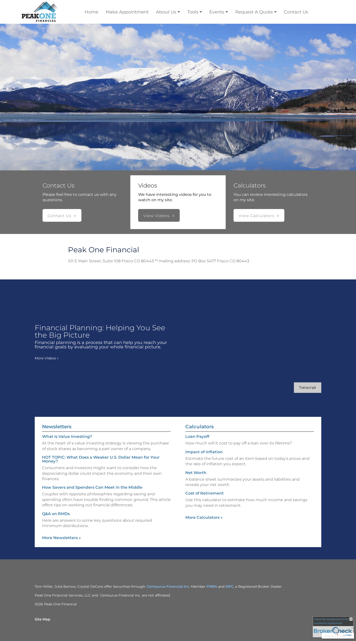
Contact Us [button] (59, 215)
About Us (166, 12)
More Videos (47, 358)
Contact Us (296, 12)
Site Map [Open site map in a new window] (42, 619)
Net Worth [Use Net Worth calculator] (195, 472)
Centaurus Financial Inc (168, 586)
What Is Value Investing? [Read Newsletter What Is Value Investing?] (67, 436)
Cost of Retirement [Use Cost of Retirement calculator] (204, 493)
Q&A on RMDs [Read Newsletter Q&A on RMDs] (56, 513)
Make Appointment (127, 12)
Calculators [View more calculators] (199, 427)
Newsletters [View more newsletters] (56, 427)
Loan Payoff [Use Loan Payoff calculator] (197, 436)
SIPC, (230, 586)
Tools (192, 12)
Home (91, 12)
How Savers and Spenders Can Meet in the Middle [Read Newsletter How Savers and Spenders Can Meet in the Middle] (92, 487)
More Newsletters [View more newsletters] (61, 537)
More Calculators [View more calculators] (204, 517)
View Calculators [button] (256, 215)
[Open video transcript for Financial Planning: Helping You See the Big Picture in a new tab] (307, 387)
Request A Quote (254, 12)
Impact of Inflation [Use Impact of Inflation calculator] (204, 452)
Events (216, 12)
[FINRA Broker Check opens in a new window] (333, 626)
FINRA (211, 586)
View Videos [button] (156, 215)
